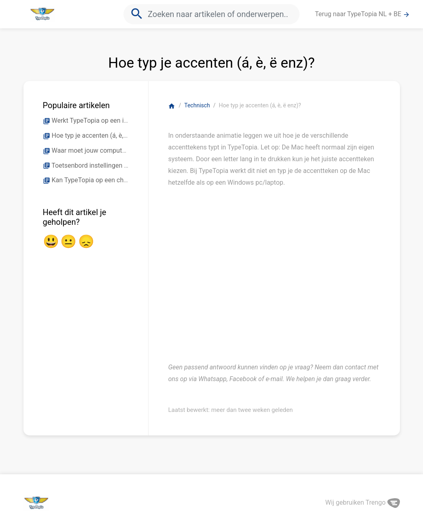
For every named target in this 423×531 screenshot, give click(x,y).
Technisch (197, 105)
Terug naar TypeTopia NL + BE (362, 14)
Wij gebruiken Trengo (362, 502)
